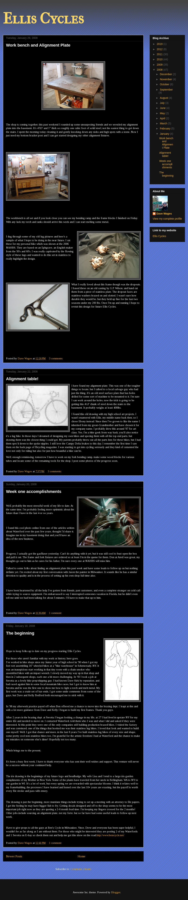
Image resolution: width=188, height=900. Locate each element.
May (162, 113)
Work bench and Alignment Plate (38, 45)
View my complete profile (167, 218)
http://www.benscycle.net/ (110, 835)
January (165, 133)
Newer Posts (14, 856)
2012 (160, 49)
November (166, 79)
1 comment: (56, 613)
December (166, 74)
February (165, 128)
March (164, 123)
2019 (160, 43)
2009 (160, 64)
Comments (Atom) (80, 869)
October (165, 84)
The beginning (20, 633)
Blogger (115, 892)
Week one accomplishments (33, 491)
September (166, 89)
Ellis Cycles (43, 18)
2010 (160, 59)
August (164, 97)
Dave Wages (164, 213)
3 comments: (56, 358)
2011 (160, 54)
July (162, 102)
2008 (160, 69)
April (163, 118)
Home (81, 856)
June (163, 108)
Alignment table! (22, 378)
